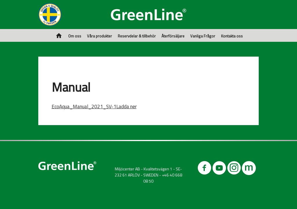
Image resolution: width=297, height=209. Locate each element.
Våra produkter (99, 36)
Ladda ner (126, 106)
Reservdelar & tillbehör (137, 36)
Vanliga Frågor (202, 36)
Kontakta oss (232, 36)
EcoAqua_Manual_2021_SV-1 (84, 106)
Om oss (74, 36)
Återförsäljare (173, 36)
